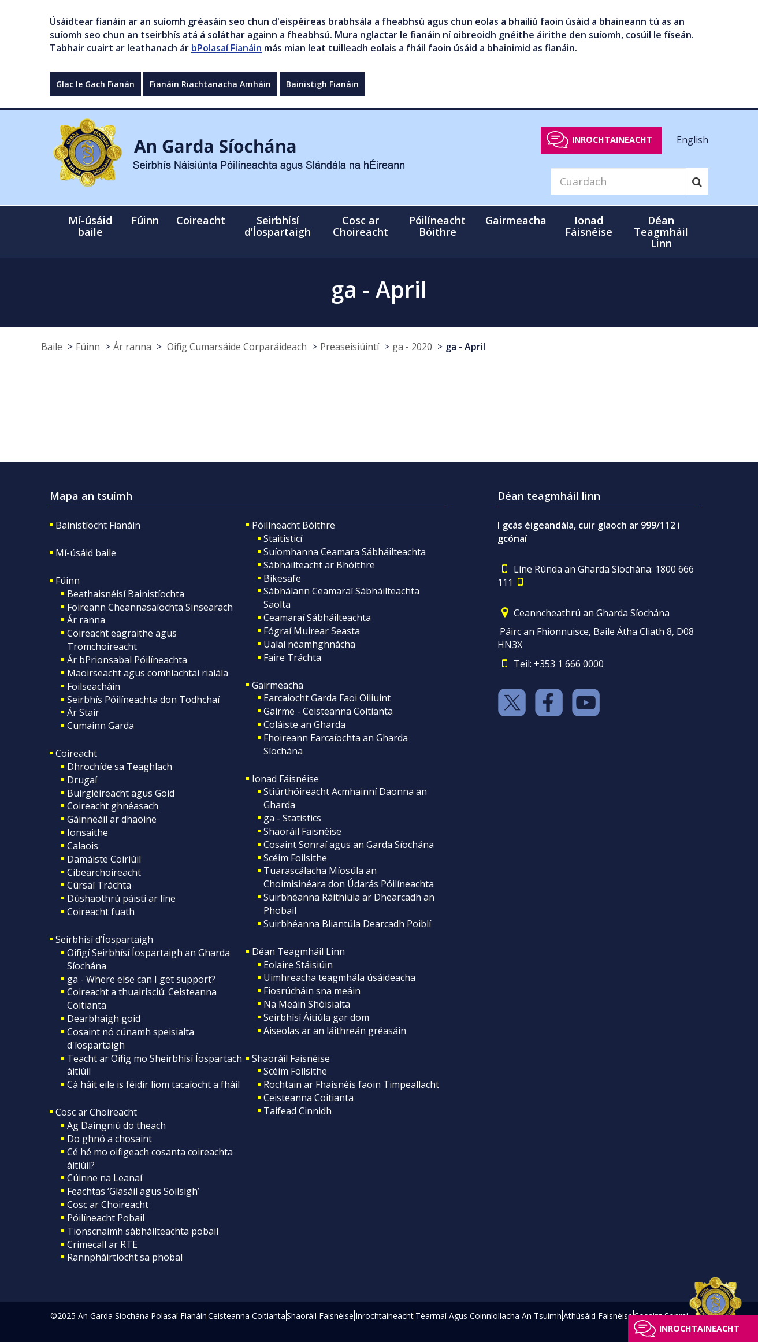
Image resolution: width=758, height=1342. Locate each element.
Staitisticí (282, 538)
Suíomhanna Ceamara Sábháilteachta (344, 551)
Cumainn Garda (100, 725)
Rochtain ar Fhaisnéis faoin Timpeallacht (351, 1084)
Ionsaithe (87, 832)
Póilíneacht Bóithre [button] (437, 226)
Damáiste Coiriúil (104, 859)
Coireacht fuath (101, 911)
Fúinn (88, 346)
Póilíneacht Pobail (105, 1217)
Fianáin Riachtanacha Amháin (210, 84)
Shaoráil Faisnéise (302, 831)
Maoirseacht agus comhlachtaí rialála (147, 673)
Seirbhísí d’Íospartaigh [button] (277, 226)
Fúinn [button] (145, 220)
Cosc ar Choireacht (96, 1112)
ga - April (465, 346)
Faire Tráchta (292, 657)
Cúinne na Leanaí (104, 1178)
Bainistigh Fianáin (322, 84)
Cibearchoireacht (104, 872)
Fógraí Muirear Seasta (311, 630)
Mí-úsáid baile (90, 226)
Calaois (82, 845)
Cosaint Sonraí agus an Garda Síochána (348, 844)
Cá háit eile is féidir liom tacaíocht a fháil (153, 1084)
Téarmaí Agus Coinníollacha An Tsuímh (488, 1315)
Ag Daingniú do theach (116, 1125)
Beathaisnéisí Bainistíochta (125, 594)
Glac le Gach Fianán (95, 84)
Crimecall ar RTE (102, 1244)
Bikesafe (282, 578)
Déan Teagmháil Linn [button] (661, 231)
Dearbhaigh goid (103, 1018)
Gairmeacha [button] (516, 220)
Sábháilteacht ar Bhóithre (319, 565)
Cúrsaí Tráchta (99, 885)
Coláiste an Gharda (304, 724)
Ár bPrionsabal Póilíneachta (127, 659)
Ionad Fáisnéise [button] (588, 226)
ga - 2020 (412, 346)
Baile (51, 346)
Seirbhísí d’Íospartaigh (104, 939)
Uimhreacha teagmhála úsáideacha (339, 977)
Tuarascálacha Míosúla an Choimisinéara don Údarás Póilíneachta (348, 877)
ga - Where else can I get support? (141, 979)
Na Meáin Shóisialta (306, 1004)
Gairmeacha (277, 685)
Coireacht (76, 753)
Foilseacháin (93, 686)
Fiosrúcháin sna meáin (312, 990)
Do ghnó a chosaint (109, 1138)
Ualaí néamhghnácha (309, 644)
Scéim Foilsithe (295, 858)
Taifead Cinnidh (297, 1111)
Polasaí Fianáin (179, 1315)
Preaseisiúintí (349, 346)
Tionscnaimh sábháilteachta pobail (142, 1231)
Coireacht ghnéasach (112, 806)
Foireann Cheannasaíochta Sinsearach (150, 607)
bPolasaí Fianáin (226, 48)
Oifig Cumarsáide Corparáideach (236, 346)
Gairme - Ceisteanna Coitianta (328, 711)
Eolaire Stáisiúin (298, 964)
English (692, 139)
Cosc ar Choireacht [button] (360, 226)
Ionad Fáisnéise (285, 778)
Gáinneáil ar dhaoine (112, 819)
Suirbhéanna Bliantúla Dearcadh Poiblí (347, 923)
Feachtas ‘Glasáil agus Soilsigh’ (133, 1191)
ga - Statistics (292, 818)
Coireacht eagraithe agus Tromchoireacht (122, 640)
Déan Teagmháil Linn (298, 951)
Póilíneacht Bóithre (293, 525)
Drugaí (82, 780)
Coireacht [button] (200, 220)
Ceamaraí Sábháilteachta (317, 617)
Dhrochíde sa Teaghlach (119, 766)
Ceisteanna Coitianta (308, 1097)
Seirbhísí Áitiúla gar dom (316, 1017)
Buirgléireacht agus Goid (120, 793)
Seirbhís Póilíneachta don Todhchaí (143, 699)
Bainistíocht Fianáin (97, 525)
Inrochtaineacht (612, 139)
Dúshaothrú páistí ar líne (121, 898)
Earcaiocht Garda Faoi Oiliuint (327, 698)
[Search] (618, 181)
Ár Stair (83, 712)
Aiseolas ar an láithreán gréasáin (334, 1030)
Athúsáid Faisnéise (598, 1315)
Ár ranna (132, 346)
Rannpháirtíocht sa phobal (125, 1257)
